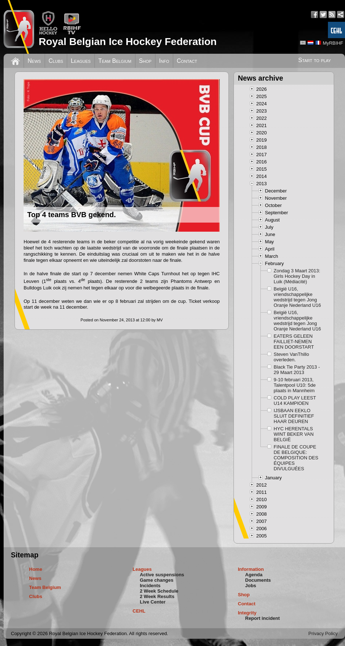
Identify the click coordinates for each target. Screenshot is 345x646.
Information (251, 569)
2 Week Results (157, 596)
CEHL (139, 611)
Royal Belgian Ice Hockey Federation (127, 41)
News (34, 61)
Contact (187, 61)
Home (35, 569)
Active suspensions (162, 574)
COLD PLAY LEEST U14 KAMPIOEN (295, 400)
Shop (145, 61)
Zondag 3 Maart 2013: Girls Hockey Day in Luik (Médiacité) (297, 276)
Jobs (250, 585)
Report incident (262, 618)
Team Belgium (114, 61)
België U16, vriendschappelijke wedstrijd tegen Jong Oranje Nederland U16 (297, 297)
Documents (258, 580)
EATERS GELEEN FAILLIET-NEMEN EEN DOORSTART (294, 341)
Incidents (150, 585)
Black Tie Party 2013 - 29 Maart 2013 (297, 369)
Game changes (157, 580)
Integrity (247, 612)
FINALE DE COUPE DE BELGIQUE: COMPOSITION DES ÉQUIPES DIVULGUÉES (296, 457)
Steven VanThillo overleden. (291, 357)
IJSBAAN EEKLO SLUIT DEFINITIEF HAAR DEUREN (294, 416)
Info (164, 61)
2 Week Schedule (159, 591)
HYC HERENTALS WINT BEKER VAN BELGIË (294, 434)
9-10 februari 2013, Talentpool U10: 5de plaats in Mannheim (295, 385)
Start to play (314, 60)
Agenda (254, 574)
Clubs (56, 61)
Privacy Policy (323, 633)
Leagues (81, 61)
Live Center (153, 602)
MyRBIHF (333, 43)
